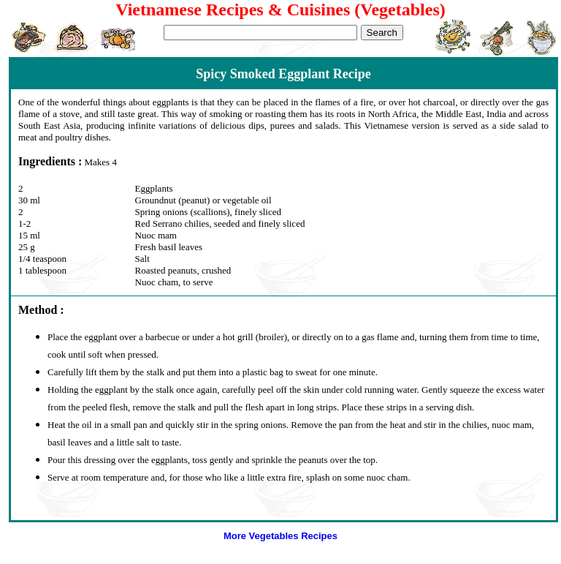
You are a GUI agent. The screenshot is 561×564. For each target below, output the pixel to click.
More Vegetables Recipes (280, 535)
